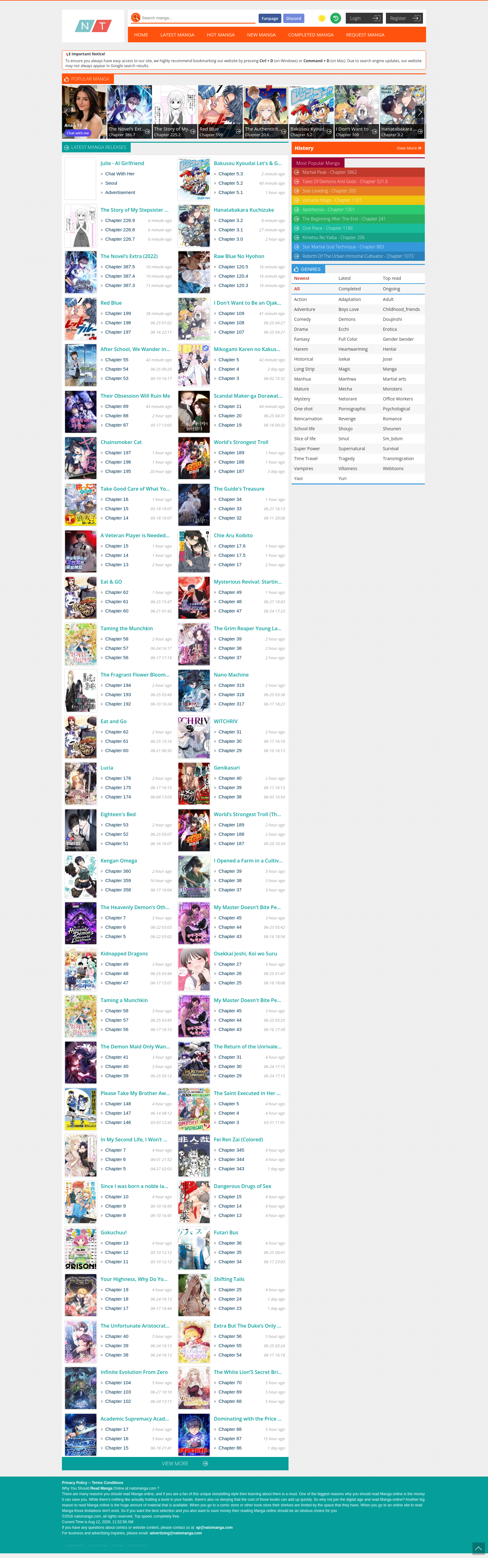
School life (304, 429)
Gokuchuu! (114, 1232)
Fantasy (302, 339)
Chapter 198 (118, 322)
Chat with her (119, 173)
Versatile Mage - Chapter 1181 (332, 200)
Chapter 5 (228, 359)
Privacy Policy (74, 1483)
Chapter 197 (118, 332)
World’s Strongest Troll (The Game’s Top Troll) (248, 814)
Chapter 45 (230, 917)
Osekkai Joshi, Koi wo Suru (245, 953)
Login (355, 18)
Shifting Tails (229, 1279)
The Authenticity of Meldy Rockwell (264, 129)
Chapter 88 (116, 415)
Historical (303, 359)
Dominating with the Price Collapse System (248, 1418)
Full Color (348, 339)
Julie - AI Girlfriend (122, 163)
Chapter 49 (230, 592)
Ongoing (391, 289)
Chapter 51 (116, 843)
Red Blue (209, 129)
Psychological (396, 409)
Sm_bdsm (393, 439)
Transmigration (398, 458)
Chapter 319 (231, 685)
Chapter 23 (230, 1308)
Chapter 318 (231, 694)
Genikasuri (227, 767)
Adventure (304, 309)
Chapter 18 (116, 1298)
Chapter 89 (116, 406)
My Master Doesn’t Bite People (248, 907)
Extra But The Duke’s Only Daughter (248, 1325)
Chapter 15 (116, 508)
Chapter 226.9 (120, 220)
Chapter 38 (230, 648)
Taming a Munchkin (124, 1000)
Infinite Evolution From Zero (134, 1372)
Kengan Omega (119, 860)
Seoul (111, 183)
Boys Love (349, 309)
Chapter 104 (118, 1382)
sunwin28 (74, 1545)
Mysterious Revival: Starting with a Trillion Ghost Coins (248, 581)
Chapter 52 (116, 834)
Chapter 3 (228, 378)
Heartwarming (353, 349)
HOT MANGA (221, 34)
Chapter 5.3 (230, 173)
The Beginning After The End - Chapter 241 (344, 219)
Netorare (348, 399)
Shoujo (346, 429)
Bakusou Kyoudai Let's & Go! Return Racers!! (309, 129)
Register (398, 18)
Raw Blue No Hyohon (239, 256)
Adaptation (350, 299)
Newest (301, 278)
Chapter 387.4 (120, 276)
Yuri (343, 478)
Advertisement (120, 192)
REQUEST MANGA (365, 34)
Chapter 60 (116, 610)
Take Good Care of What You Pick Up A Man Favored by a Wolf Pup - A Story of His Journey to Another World (135, 488)
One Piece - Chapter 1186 (328, 228)
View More (409, 148)
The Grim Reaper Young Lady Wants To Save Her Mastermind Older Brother (248, 628)
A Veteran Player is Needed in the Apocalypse (135, 535)
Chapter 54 (116, 369)
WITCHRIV (225, 721)
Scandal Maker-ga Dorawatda (248, 395)
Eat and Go (114, 721)
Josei (387, 359)
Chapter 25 (230, 982)
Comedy (302, 319)
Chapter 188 (231, 462)
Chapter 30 (230, 741)
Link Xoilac (98, 1545)
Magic (344, 369)
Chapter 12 (116, 1252)
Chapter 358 (118, 889)
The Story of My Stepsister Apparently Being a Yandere (173, 129)
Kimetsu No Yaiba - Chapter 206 (334, 237)
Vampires (303, 468)
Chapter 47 (230, 610)
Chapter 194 (118, 685)
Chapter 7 (115, 917)
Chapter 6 (115, 927)
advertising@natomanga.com (176, 1533)
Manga (389, 369)
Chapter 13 (116, 564)
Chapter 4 (228, 369)
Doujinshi (392, 319)
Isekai (344, 359)
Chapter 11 (116, 1261)
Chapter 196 (118, 462)
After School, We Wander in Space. (135, 349)
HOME (141, 34)
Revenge (347, 419)
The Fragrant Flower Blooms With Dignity (135, 674)
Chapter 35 (230, 1252)
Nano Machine (231, 674)
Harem (301, 349)
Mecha (345, 389)
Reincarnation (308, 419)
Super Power (307, 448)
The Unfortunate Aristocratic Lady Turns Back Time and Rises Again (135, 1325)
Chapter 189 (231, 452)
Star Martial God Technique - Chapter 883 (343, 247)
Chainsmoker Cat (121, 442)
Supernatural (352, 448)
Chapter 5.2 (301, 134)
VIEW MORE (184, 1463)
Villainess (348, 468)
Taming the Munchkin (127, 628)
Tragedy (347, 458)
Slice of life (305, 439)
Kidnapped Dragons (124, 953)
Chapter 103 (118, 1391)
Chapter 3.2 (392, 134)
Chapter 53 (116, 378)
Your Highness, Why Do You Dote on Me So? (135, 1279)
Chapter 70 (230, 1382)
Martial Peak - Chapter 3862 (330, 172)
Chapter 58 (116, 638)
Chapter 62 (116, 592)
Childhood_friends (401, 309)
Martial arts (394, 379)
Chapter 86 (230, 1447)
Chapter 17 (230, 564)
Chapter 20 (230, 415)
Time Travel (305, 458)
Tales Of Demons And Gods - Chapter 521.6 (345, 181)
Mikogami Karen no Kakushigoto (248, 349)
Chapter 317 (231, 703)
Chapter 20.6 (257, 134)
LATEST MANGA (178, 34)
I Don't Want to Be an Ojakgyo (354, 129)
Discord (293, 18)
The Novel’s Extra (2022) (127, 129)
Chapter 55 (116, 359)
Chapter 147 (118, 1113)
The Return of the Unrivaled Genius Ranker (248, 1046)
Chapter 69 (230, 1391)
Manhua (302, 379)
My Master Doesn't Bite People (248, 1000)
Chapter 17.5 (232, 555)
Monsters (392, 389)
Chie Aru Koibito (233, 535)
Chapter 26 (230, 973)
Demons (347, 319)
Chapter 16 (116, 499)
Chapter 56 (116, 657)
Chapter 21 (230, 406)
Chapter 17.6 (232, 545)
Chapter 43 (230, 936)
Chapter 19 (230, 425)
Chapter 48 (230, 601)
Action (300, 299)
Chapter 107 (231, 332)
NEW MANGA (261, 34)
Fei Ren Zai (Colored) (238, 1139)
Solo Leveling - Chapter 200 (329, 191)
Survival (391, 448)
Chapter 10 (116, 1196)
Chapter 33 (230, 508)
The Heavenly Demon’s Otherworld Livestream (135, 907)
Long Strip (304, 369)
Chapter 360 (118, 871)
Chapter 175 (118, 787)
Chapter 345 (231, 1150)
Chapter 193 (118, 694)
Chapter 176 (118, 778)
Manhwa (347, 379)
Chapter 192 (118, 703)
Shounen (392, 429)
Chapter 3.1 (230, 229)
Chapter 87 (116, 425)
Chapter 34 (230, 499)
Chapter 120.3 (233, 285)
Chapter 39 (230, 638)
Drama (301, 329)
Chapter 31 (230, 731)
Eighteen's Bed (118, 814)
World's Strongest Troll (241, 442)
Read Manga (101, 1488)
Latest (345, 278)
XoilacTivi (137, 1545)
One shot (303, 409)
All (297, 288)
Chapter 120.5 (233, 266)
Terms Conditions (107, 1483)
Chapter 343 (231, 1168)
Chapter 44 (230, 927)
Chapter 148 (118, 1103)
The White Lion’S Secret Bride (248, 1372)
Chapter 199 (211, 134)
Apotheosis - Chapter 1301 (329, 209)
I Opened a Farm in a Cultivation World (248, 860)
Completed (350, 289)
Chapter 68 (230, 1401)
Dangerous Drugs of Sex (242, 1186)
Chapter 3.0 (230, 239)
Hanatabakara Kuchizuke (400, 129)
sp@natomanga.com (214, 1527)
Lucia (107, 767)
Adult (388, 299)
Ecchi (344, 329)
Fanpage (270, 18)
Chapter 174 (118, 796)
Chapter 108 (231, 322)
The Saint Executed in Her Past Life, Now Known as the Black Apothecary (248, 1093)
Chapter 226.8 (120, 229)
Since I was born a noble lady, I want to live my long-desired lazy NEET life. (135, 1186)
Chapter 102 (118, 1401)
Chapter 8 (115, 1215)
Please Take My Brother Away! (135, 1093)
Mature (301, 389)
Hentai (389, 349)
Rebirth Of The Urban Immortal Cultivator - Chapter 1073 (358, 256)
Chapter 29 (230, 750)
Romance (392, 419)
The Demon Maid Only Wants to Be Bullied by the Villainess (135, 1046)
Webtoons (393, 468)
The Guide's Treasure (239, 488)
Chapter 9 (115, 1206)
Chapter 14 (116, 517)
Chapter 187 (231, 471)
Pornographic (352, 409)
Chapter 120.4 (233, 276)
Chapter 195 (118, 471)
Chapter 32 (230, 517)
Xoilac (118, 1545)
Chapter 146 (118, 1122)
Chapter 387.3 (120, 285)
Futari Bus (226, 1232)
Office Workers (398, 399)
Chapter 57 (116, 648)
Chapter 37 (230, 657)
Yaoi (298, 478)
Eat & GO (111, 581)
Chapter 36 (230, 1243)
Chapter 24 (230, 1298)
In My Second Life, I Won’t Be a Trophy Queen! (135, 1139)
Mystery (302, 399)
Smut (344, 439)
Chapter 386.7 (122, 134)
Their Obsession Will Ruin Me (135, 395)
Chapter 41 (116, 1057)
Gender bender (398, 339)
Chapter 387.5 (120, 266)
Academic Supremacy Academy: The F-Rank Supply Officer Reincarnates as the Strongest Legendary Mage (135, 1418)
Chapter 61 (116, 601)
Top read (392, 278)
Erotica (390, 329)
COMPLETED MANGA (311, 34)
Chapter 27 (230, 964)
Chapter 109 (347, 134)
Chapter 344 (231, 1159)
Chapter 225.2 (167, 134)
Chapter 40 (230, 778)
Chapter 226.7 (120, 239)
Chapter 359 (118, 880)
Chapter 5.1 (230, 192)
